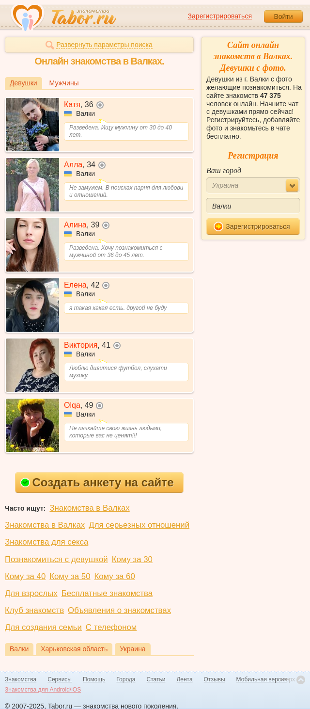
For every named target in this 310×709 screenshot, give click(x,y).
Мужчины (64, 83)
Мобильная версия (262, 679)
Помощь (94, 679)
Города (125, 679)
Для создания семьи (43, 627)
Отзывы (214, 679)
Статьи (156, 679)
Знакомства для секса (46, 542)
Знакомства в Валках (89, 508)
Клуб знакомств (34, 610)
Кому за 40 (25, 576)
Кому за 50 (69, 576)
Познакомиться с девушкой (56, 559)
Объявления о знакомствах (119, 610)
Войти (283, 16)
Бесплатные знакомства (107, 593)
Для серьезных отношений (139, 525)
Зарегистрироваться (220, 16)
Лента (184, 679)
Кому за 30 (132, 559)
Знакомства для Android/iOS (43, 689)
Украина (132, 649)
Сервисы (59, 679)
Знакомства (20, 679)
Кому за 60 (114, 576)
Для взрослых (31, 593)
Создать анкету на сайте (97, 482)
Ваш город (223, 170)
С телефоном (111, 627)
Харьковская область (74, 649)
